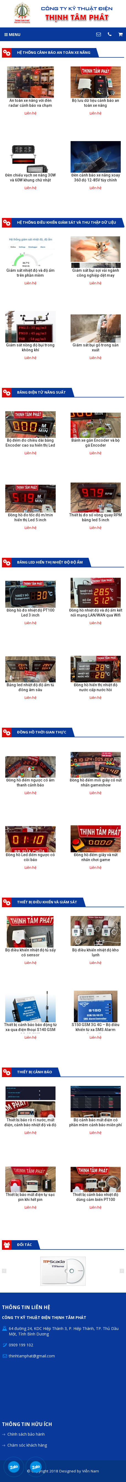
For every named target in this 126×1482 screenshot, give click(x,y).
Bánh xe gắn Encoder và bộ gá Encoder (95, 442)
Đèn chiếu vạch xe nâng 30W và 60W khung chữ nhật (30, 177)
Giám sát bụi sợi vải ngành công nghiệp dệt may (95, 273)
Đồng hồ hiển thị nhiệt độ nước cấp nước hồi (95, 687)
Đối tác (24, 1244)
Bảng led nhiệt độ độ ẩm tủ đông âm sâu (30, 687)
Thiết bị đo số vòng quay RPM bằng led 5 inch (95, 517)
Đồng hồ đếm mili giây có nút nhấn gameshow (96, 782)
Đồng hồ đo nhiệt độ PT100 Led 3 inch (30, 612)
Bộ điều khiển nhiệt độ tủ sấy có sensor (30, 952)
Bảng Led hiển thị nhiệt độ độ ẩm (50, 562)
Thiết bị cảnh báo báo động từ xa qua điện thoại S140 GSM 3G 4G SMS (30, 1029)
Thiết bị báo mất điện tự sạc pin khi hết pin (30, 1197)
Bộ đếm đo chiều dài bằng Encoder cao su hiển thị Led (30, 442)
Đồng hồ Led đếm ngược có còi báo (30, 857)
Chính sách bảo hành (26, 1434)
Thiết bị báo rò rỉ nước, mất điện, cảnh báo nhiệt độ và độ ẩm (30, 1125)
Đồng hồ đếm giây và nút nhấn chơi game (95, 857)
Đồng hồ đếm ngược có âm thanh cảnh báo (30, 782)
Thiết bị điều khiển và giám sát (47, 902)
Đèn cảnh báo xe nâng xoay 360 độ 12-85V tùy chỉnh (95, 177)
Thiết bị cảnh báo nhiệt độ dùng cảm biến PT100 (95, 1197)
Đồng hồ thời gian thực (41, 732)
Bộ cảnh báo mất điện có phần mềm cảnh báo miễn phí (95, 1122)
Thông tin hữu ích (27, 1424)
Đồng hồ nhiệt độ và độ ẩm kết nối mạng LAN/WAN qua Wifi (95, 612)
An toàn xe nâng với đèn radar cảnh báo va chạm (30, 103)
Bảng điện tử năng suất (41, 392)
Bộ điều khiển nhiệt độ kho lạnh (95, 952)
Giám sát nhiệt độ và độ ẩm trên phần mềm (30, 273)
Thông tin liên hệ (26, 1307)
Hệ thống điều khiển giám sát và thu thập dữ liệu (66, 222)
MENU (12, 34)
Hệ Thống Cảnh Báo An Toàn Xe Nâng (53, 52)
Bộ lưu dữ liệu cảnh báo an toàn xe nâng (95, 103)
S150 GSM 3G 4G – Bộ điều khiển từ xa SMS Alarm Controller (95, 1029)
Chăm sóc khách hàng (27, 1445)
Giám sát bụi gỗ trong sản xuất (96, 347)
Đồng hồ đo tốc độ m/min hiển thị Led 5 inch (30, 517)
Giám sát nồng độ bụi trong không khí (30, 347)
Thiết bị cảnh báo (34, 1071)
